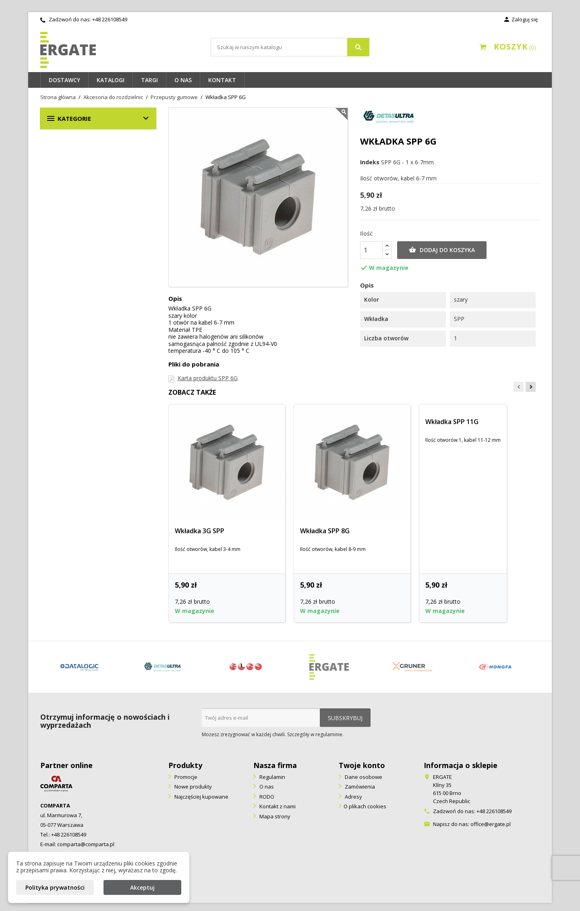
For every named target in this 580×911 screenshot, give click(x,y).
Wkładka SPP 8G (325, 530)
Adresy (353, 796)
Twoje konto (362, 765)
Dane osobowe (363, 777)
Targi (149, 80)
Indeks (369, 162)
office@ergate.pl (490, 824)
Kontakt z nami (277, 806)
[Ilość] (371, 250)
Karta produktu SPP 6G (208, 378)
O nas (183, 80)
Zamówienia (359, 786)
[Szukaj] (290, 47)
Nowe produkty (192, 786)
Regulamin (271, 777)
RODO (266, 796)
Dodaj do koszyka (442, 250)
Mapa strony (274, 816)
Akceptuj (142, 887)
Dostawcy (64, 80)
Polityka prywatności (55, 887)
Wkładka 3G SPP (199, 530)
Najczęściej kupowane (200, 796)
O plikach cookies (365, 806)
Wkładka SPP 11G (451, 421)
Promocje (185, 777)
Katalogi (110, 80)
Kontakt (222, 80)
